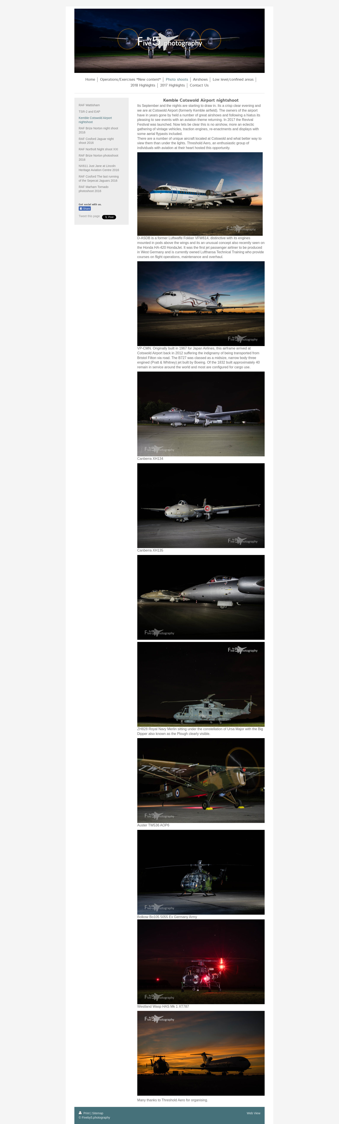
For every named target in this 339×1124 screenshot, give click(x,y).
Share (85, 208)
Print (85, 1113)
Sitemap (97, 1113)
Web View (253, 1113)
